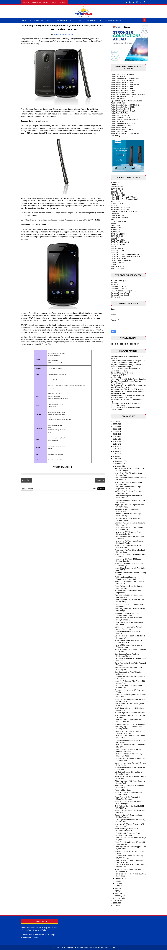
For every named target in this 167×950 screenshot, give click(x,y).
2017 (115, 444)
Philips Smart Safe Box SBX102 (123, 80)
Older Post (100, 480)
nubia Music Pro (117, 187)
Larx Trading (115, 136)
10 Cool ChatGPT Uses (119, 375)
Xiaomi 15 (114, 185)
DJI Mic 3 (114, 285)
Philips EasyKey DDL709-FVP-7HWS (125, 134)
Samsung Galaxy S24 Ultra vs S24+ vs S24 (127, 389)
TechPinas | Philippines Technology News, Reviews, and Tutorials (90, 947)
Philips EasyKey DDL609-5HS (122, 97)
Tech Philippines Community (111, 20)
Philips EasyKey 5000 (119, 99)
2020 (115, 436)
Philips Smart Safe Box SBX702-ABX (125, 105)
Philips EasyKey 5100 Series (121, 125)
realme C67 (115, 238)
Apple (49, 20)
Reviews (77, 20)
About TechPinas (37, 20)
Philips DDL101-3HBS (119, 121)
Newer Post (26, 480)
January (118, 898)
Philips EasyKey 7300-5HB (121, 117)
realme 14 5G (116, 191)
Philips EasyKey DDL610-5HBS (123, 86)
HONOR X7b (115, 230)
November (119, 464)
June (117, 886)
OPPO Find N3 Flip (118, 240)
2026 (115, 422)
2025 (115, 424)
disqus (93, 488)
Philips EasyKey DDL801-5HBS (123, 82)
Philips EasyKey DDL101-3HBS (123, 89)
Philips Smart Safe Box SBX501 (123, 74)
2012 (115, 456)
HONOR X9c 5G (117, 193)
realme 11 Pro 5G (117, 263)
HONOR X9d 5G (117, 183)
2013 (115, 454)
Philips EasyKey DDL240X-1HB (123, 93)
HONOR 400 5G (117, 189)
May (117, 888)
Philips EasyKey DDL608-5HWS (123, 111)
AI (70, 20)
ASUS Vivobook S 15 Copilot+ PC (123, 291)
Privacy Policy (91, 20)
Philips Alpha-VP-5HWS (120, 131)
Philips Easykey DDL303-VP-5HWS (124, 119)
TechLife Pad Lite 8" (118, 287)
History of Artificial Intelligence (122, 373)
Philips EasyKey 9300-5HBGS (122, 129)
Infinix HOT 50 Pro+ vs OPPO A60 (124, 197)
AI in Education (116, 377)
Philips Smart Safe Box (119, 113)
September (119, 878)
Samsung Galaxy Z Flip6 (120, 209)
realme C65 (115, 213)
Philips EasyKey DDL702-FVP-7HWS (125, 78)
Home (24, 20)
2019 (115, 439)
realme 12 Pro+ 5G (118, 228)
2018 (115, 441)
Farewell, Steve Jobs (123, 790)
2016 (115, 446)
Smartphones (61, 20)
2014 (115, 451)
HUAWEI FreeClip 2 (118, 281)
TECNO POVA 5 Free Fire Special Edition (126, 256)
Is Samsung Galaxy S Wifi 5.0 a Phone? (130, 724)
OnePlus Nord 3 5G (118, 248)
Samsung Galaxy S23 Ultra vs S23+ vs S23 (127, 404)
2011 (115, 459)
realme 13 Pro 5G (117, 203)
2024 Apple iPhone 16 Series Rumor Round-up (128, 379)
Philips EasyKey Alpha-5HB (121, 109)
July (117, 883)
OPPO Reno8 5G (117, 250)
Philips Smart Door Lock (120, 115)
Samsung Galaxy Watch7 (120, 293)
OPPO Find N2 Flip (118, 406)
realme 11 (114, 265)
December (119, 461)
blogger (101, 488)
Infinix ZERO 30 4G (118, 269)
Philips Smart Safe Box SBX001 (123, 107)
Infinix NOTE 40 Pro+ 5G (120, 217)
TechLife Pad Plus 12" (119, 289)
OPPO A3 (114, 205)
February (118, 896)
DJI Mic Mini (115, 297)
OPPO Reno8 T (116, 252)
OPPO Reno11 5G (118, 234)
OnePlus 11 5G (116, 246)
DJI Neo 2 (114, 283)
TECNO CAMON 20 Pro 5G (121, 260)
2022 (115, 431)
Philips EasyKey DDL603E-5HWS (123, 123)
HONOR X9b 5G (117, 236)
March (117, 893)
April (117, 891)
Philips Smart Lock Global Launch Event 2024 (128, 95)
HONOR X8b (115, 232)
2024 (115, 426)
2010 (115, 901)
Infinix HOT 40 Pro (118, 267)
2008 (115, 905)
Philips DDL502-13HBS (119, 76)
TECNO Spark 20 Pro (119, 258)
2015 (115, 449)
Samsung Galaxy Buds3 (120, 295)
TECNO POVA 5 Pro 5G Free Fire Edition (126, 254)
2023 (115, 429)
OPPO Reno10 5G (118, 244)
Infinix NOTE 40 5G (118, 215)
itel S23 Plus (115, 226)
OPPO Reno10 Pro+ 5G (120, 242)
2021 (115, 434)
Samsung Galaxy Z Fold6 (120, 207)
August (118, 881)
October (118, 466)
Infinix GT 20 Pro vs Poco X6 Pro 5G (124, 211)
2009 (115, 903)
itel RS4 (114, 220)
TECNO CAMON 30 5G (119, 222)
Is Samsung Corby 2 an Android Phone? (130, 713)
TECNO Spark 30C (118, 195)
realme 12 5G (116, 224)
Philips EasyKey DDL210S (121, 127)
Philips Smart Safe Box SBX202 (123, 91)
